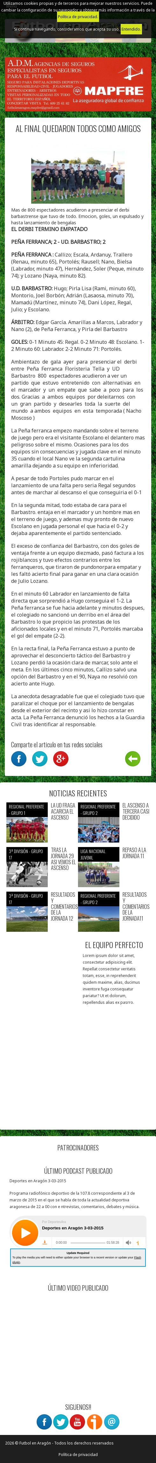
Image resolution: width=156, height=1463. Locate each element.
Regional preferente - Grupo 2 (98, 809)
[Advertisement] (78, 1078)
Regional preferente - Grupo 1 (26, 809)
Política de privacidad (78, 1454)
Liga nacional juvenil (93, 854)
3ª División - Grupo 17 (26, 854)
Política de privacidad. (78, 16)
